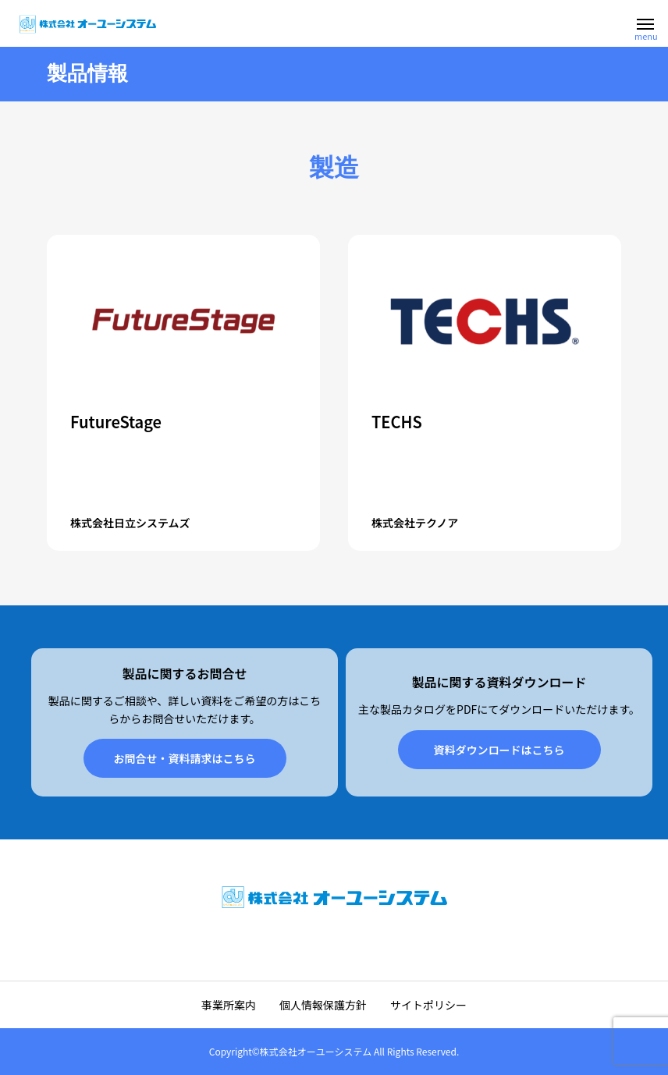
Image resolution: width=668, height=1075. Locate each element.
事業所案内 (228, 1005)
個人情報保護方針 (323, 1005)
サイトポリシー (428, 1005)
